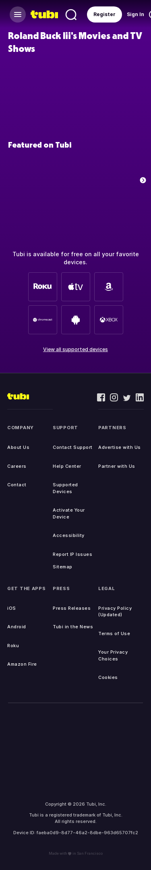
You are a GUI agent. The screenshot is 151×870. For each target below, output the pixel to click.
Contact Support (73, 447)
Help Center (67, 466)
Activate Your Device (69, 513)
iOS (11, 608)
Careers (17, 466)
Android (16, 626)
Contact (17, 484)
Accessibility (69, 535)
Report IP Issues (72, 554)
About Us (18, 447)
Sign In (135, 14)
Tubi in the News (73, 626)
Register (104, 14)
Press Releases (72, 608)
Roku (13, 645)
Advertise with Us (119, 447)
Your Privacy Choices (113, 655)
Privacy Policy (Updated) (115, 611)
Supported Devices (65, 488)
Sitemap (62, 567)
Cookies (108, 677)
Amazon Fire (22, 664)
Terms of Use (114, 633)
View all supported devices (75, 349)
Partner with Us (116, 466)
